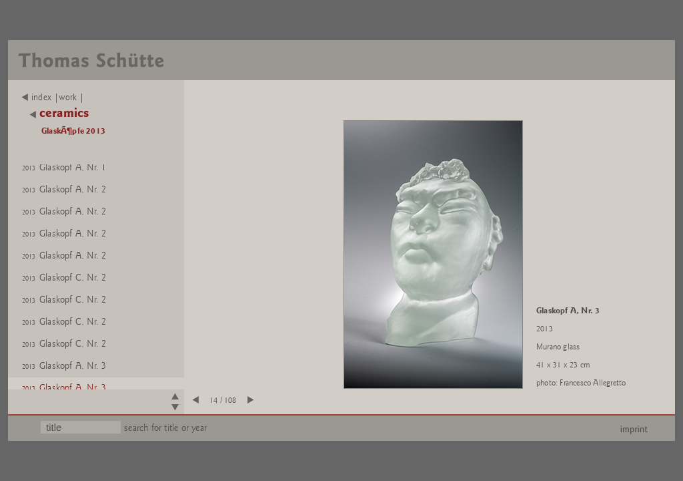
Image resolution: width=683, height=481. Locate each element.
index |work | (53, 97)
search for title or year (165, 428)
